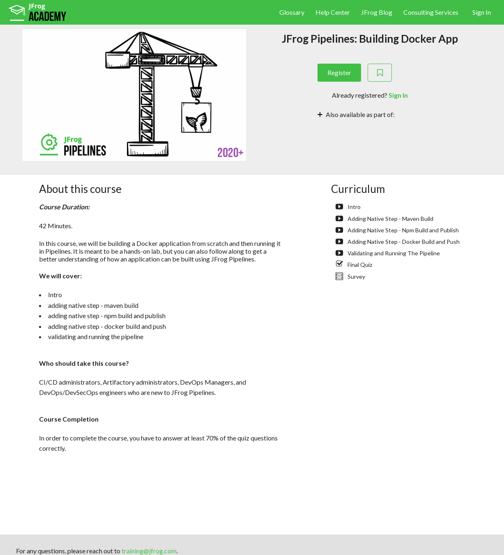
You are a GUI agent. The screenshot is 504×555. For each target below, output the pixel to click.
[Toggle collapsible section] (370, 113)
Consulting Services (430, 12)
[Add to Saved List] (380, 73)
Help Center (333, 12)
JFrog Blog (377, 12)
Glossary (292, 12)
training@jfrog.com (149, 551)
